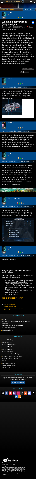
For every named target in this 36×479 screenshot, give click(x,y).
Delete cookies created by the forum (14, 308)
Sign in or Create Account (12, 298)
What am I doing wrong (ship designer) (14, 23)
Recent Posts (10, 9)
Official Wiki (12, 464)
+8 (4, 203)
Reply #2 (4, 131)
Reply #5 (4, 255)
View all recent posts (9, 304)
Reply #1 (4, 87)
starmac (11, 123)
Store (7, 464)
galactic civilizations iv (27, 68)
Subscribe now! (18, 382)
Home (2, 9)
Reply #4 (4, 206)
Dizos (10, 12)
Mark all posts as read (10, 306)
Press (3, 464)
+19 (4, 128)
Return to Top (7, 310)
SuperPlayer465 (14, 198)
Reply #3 (4, 161)
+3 (4, 17)
